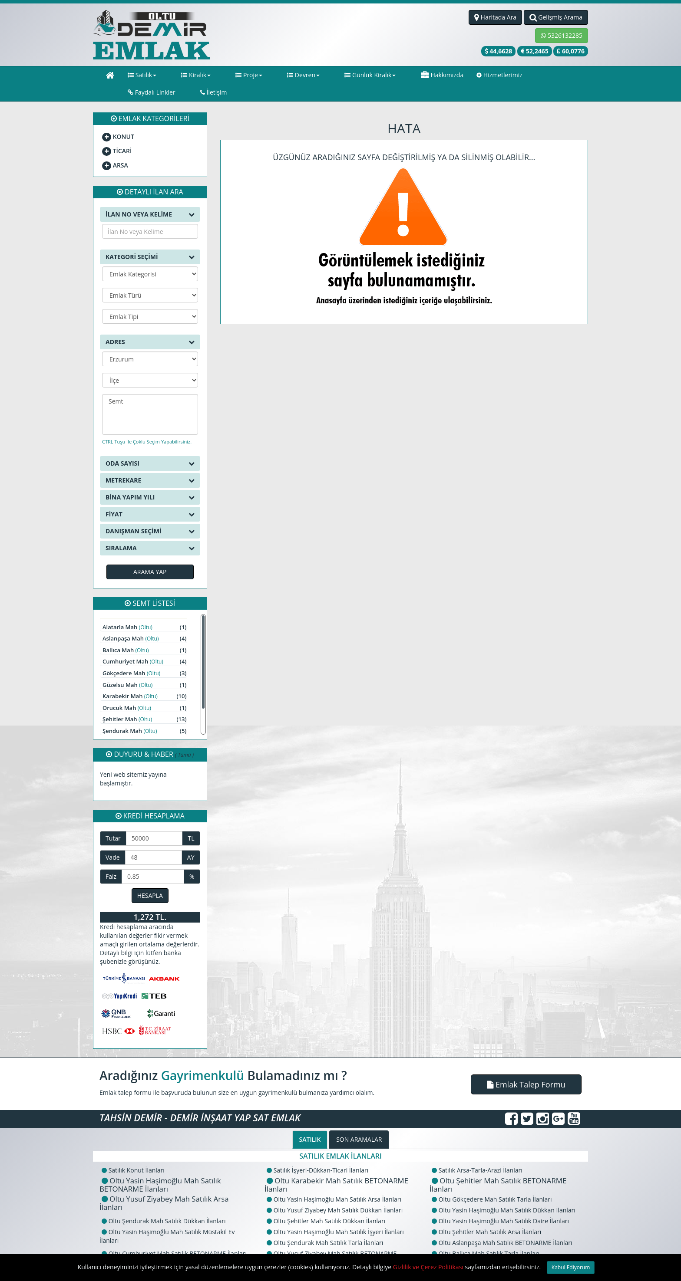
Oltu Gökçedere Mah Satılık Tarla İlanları (492, 1183)
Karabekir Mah (144, 680)
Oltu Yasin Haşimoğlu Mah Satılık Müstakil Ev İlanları (167, 1220)
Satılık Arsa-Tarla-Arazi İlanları (477, 1154)
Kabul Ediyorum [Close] (571, 1267)
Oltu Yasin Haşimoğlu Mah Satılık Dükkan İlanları (503, 1194)
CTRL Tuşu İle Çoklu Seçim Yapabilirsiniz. (147, 425)
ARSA (115, 149)
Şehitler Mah (144, 703)
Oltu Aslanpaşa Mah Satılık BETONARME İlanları (502, 1226)
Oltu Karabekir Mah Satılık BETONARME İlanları (336, 1168)
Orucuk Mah (144, 692)
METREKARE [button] (150, 464)
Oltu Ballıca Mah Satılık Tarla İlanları (485, 1237)
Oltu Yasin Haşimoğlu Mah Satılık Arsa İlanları (334, 1183)
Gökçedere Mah (144, 657)
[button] (526, 1068)
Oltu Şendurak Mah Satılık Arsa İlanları (489, 1248)
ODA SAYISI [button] (150, 447)
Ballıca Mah (144, 634)
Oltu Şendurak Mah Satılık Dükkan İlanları (164, 1205)
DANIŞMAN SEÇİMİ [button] (150, 515)
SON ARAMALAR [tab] (359, 1123)
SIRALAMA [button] (150, 532)
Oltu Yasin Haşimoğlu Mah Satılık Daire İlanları (500, 1205)
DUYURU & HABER (150, 738)
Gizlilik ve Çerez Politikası (428, 1267)
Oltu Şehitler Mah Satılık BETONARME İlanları (498, 1168)
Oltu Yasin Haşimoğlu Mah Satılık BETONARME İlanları (160, 1168)
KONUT (118, 120)
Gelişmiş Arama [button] (555, 17)
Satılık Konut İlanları (133, 1154)
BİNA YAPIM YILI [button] (150, 481)
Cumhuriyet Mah (144, 645)
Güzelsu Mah (144, 669)
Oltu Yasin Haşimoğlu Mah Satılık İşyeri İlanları (335, 1216)
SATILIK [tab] (310, 1123)
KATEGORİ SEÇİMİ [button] (150, 240)
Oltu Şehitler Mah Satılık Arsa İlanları (486, 1216)
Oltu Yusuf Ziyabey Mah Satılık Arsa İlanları (164, 1187)
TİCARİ (117, 135)
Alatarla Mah (144, 611)
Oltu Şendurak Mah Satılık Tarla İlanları (325, 1226)
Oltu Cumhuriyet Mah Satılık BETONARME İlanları (174, 1237)
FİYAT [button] (150, 498)
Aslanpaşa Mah (144, 622)
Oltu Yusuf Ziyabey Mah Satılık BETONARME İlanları (330, 1241)
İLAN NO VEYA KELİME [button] (150, 198)
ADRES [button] (150, 326)
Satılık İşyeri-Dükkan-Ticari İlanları (317, 1154)
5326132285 (561, 35)
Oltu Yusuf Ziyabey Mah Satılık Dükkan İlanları (335, 1194)
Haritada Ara (495, 17)
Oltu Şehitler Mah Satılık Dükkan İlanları (326, 1205)
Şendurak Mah (144, 715)
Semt (150, 385)
